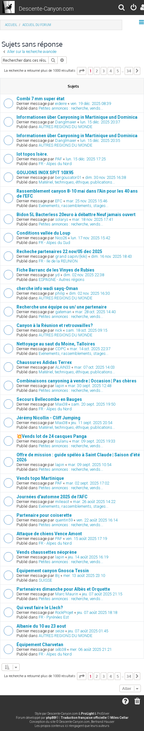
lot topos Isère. (32, 154)
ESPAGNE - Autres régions (61, 279)
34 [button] (129, 70)
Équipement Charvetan (40, 644)
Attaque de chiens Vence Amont (49, 533)
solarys (61, 219)
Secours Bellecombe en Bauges (49, 399)
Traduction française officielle (84, 717)
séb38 (60, 649)
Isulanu (61, 441)
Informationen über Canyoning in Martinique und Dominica (77, 117)
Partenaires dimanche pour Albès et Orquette (63, 589)
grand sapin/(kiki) (71, 256)
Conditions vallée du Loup (43, 233)
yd (57, 274)
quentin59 (64, 520)
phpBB (51, 717)
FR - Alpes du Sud (54, 242)
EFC (58, 201)
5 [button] (118, 70)
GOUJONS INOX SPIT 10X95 (45, 172)
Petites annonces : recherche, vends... (71, 108)
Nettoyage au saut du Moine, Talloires (56, 343)
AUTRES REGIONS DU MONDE (65, 126)
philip (60, 293)
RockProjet (64, 612)
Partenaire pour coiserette (44, 515)
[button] (81, 71)
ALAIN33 (62, 367)
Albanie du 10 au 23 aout (41, 626)
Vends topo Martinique (40, 478)
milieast (62, 501)
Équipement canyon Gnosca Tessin (53, 570)
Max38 (61, 404)
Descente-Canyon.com (46, 8)
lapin (59, 385)
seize (59, 631)
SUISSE (45, 580)
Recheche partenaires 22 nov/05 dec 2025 (59, 251)
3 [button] (104, 70)
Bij (57, 575)
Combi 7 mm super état (41, 98)
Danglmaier (65, 122)
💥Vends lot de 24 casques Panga (52, 436)
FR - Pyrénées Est (54, 617)
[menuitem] (122, 8)
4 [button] (110, 70)
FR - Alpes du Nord (55, 163)
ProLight (87, 713)
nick (58, 330)
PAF (58, 159)
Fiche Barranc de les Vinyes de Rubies (55, 269)
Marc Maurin (66, 594)
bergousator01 (68, 177)
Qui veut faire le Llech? (40, 607)
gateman (63, 311)
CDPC (60, 348)
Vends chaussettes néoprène (47, 552)
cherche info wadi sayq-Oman (47, 288)
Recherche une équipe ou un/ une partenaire (62, 306)
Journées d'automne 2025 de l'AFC (52, 496)
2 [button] (97, 70)
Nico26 (61, 238)
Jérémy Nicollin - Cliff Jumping (48, 417)
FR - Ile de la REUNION (58, 261)
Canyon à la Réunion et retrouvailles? (55, 325)
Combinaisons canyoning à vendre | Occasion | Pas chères (77, 380)
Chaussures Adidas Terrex (44, 362)
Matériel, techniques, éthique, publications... (77, 182)
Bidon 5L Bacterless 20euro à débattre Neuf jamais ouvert (76, 214)
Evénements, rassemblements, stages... (73, 205)
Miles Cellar (119, 717)
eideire (61, 103)
